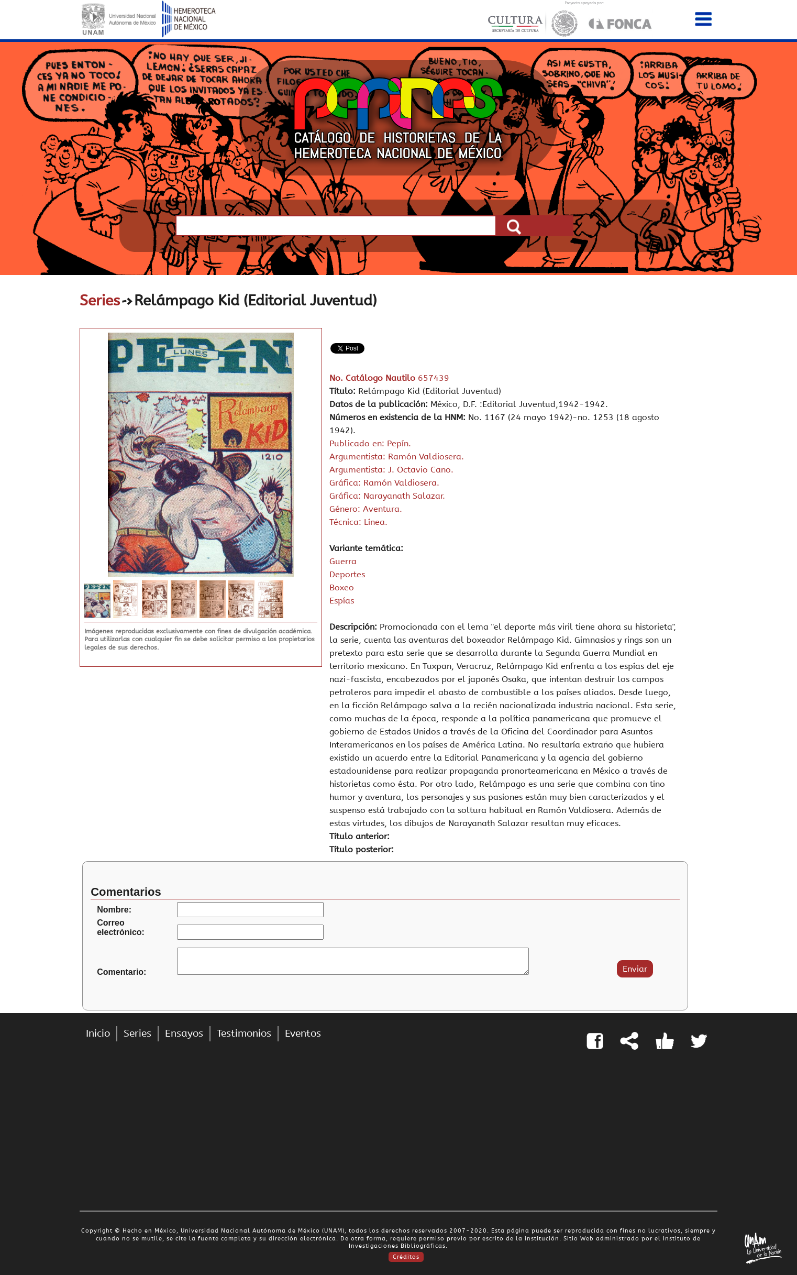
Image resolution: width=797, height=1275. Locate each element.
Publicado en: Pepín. (370, 443)
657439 (433, 378)
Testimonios (244, 1033)
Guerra (343, 561)
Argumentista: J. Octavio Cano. (391, 470)
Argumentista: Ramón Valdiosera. (396, 456)
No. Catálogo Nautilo (373, 378)
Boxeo (341, 587)
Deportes (347, 574)
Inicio (98, 1033)
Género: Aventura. (365, 509)
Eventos (303, 1033)
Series (100, 300)
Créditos (406, 1257)
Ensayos (184, 1033)
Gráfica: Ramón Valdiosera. (384, 483)
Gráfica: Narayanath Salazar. (387, 496)
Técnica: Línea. (358, 522)
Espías (341, 601)
